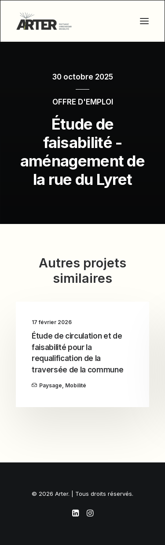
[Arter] (44, 21)
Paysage (50, 385)
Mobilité (75, 385)
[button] (144, 21)
